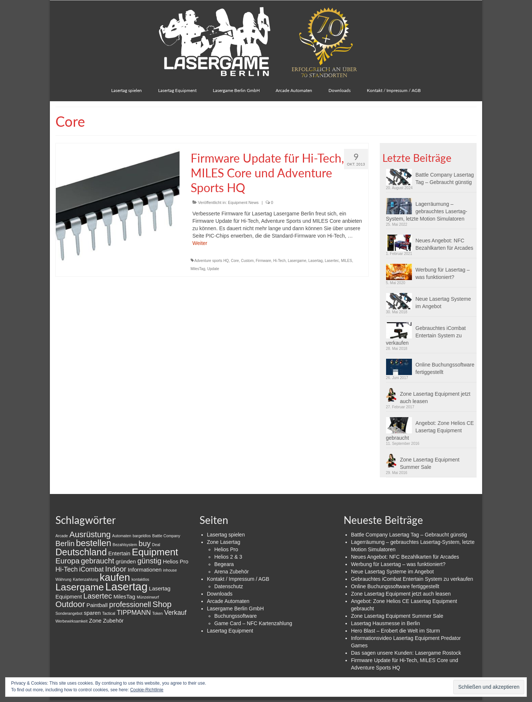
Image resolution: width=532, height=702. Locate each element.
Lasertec (332, 261)
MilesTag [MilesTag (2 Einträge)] (124, 596)
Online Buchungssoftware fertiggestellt (445, 368)
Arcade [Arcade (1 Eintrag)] (61, 536)
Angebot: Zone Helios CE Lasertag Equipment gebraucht (430, 430)
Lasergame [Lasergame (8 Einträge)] (79, 587)
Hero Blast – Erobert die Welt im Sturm (395, 631)
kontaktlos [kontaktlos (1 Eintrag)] (140, 579)
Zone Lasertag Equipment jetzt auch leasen (435, 397)
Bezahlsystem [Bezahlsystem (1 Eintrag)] (125, 544)
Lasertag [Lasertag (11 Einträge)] (126, 586)
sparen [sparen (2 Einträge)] (92, 613)
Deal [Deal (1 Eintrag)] (156, 544)
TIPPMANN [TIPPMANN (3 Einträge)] (134, 612)
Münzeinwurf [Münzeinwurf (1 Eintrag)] (148, 597)
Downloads (219, 594)
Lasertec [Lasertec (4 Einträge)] (97, 596)
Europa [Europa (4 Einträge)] (67, 561)
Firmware (263, 261)
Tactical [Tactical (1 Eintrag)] (108, 613)
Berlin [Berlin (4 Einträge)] (65, 543)
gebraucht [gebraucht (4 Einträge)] (97, 561)
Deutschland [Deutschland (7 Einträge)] (81, 552)
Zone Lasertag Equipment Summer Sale (430, 463)
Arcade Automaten (228, 601)
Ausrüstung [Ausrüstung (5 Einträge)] (90, 534)
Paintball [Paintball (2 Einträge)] (97, 605)
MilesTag (198, 269)
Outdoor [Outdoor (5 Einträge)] (70, 604)
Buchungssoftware (235, 616)
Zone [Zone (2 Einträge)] (95, 620)
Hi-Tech (279, 261)
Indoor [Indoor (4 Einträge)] (115, 569)
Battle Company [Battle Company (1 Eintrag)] (166, 536)
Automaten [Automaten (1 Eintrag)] (122, 536)
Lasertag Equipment (230, 631)
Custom (247, 261)
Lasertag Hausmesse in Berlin (385, 623)
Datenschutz (228, 586)
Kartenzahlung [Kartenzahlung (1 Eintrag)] (85, 579)
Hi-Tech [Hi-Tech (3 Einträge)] (66, 569)
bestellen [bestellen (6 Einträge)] (93, 543)
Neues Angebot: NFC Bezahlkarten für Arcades (444, 244)
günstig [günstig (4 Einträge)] (149, 561)
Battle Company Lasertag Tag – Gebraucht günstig (445, 178)
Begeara (224, 564)
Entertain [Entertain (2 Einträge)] (119, 553)
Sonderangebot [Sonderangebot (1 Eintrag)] (68, 613)
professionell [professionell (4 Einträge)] (130, 604)
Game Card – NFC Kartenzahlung (253, 623)
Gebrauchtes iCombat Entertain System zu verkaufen (426, 335)
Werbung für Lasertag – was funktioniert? (443, 273)
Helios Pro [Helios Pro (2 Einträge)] (175, 561)
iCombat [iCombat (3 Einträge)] (91, 569)
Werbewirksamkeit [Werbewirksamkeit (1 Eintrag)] (71, 621)
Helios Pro (226, 549)
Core (235, 261)
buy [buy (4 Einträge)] (145, 543)
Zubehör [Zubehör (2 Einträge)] (113, 620)
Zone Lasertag (223, 542)
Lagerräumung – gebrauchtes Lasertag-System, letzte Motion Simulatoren (426, 211)
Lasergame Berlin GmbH (235, 608)
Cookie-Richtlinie (146, 689)
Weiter (199, 243)
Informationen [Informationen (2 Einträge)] (145, 569)
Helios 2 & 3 (228, 557)
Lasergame (297, 261)
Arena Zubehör (231, 572)
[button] (401, 177)
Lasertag (315, 261)
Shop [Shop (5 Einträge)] (162, 604)
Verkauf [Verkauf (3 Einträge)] (175, 612)
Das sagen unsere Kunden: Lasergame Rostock (406, 653)
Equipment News (243, 202)
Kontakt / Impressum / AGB (238, 579)
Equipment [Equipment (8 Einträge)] (155, 552)
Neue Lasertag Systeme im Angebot (443, 302)
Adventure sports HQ (211, 261)
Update (213, 269)
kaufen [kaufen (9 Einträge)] (115, 577)
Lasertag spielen (226, 535)
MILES (346, 261)
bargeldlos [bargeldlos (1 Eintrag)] (142, 536)
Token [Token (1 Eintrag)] (157, 613)
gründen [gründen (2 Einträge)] (126, 561)
